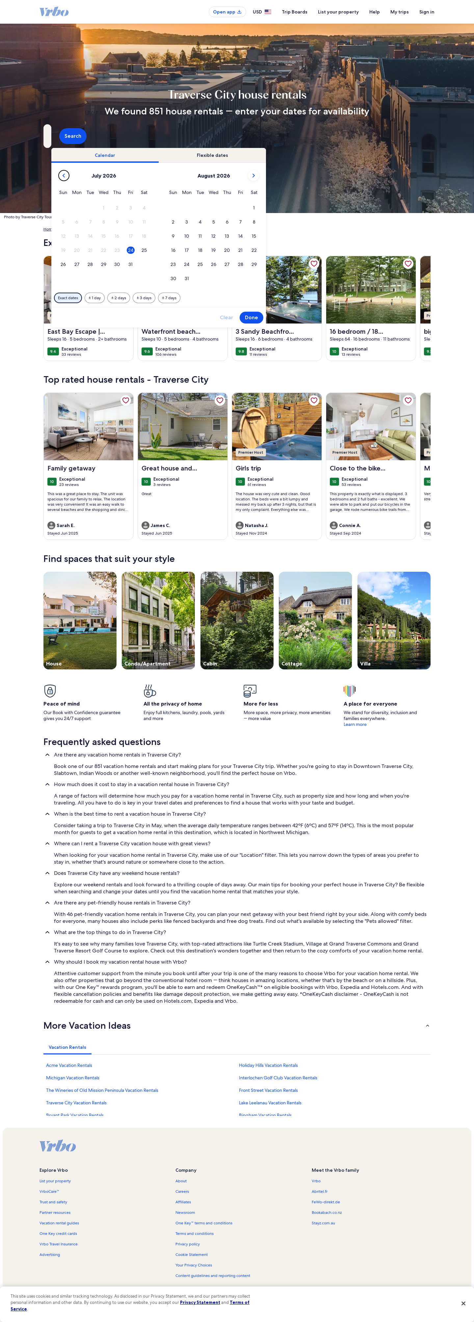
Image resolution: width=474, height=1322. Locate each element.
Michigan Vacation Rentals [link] (72, 1078)
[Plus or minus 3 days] (257, 298)
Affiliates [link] (183, 1202)
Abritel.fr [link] (320, 1191)
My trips (399, 12)
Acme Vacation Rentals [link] (69, 1065)
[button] (217, 208)
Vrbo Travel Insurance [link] (59, 1244)
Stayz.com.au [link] (323, 1223)
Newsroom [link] (185, 1212)
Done (364, 317)
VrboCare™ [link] (49, 1191)
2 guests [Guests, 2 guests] (307, 138)
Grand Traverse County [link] (153, 229)
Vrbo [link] (316, 1181)
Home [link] (49, 229)
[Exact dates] (181, 298)
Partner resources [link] (55, 1212)
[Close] (463, 1303)
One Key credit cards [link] (58, 1233)
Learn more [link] (355, 724)
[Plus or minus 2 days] (232, 298)
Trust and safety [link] (53, 1202)
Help (374, 12)
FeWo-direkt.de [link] (326, 1202)
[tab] (218, 155)
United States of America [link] (83, 229)
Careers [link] (182, 1191)
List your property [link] (55, 1181)
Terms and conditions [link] (194, 1233)
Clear (339, 317)
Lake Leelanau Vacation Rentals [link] (270, 1103)
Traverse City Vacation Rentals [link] (76, 1103)
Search (413, 136)
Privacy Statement (200, 1302)
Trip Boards (294, 12)
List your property (338, 12)
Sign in (426, 12)
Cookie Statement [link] (191, 1254)
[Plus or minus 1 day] (208, 298)
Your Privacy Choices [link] (193, 1265)
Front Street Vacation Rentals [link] (268, 1090)
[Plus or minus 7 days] (282, 298)
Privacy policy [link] (187, 1244)
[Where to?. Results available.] (104, 136)
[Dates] (221, 136)
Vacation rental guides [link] (59, 1223)
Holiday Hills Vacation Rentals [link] (268, 1065)
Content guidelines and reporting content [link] (212, 1275)
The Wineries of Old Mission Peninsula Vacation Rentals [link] (102, 1090)
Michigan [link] (119, 229)
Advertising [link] (50, 1254)
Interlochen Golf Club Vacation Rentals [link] (278, 1078)
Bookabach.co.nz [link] (327, 1212)
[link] (125, 263)
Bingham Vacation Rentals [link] (265, 1115)
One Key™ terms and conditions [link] (203, 1223)
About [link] (181, 1181)
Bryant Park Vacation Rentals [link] (75, 1115)
